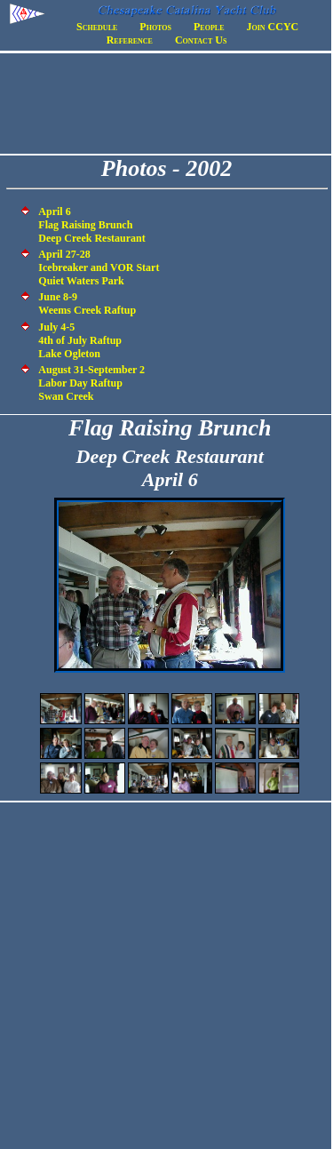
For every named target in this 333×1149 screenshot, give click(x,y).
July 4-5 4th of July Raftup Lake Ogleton (80, 340)
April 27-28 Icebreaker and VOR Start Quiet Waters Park (98, 267)
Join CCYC (273, 26)
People (209, 26)
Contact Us (200, 40)
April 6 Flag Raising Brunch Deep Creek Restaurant (91, 224)
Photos (155, 26)
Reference (130, 40)
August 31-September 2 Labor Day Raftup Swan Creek (91, 383)
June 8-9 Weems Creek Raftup (87, 303)
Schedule (96, 26)
